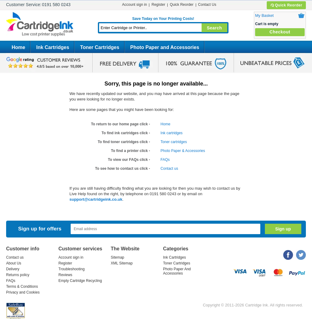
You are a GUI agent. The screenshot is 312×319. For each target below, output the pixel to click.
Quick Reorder (286, 5)
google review (46, 63)
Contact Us (207, 4)
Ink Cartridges (52, 47)
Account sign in (134, 4)
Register (158, 4)
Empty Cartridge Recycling (80, 281)
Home (18, 47)
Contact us (169, 168)
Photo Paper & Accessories (183, 151)
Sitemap (117, 257)
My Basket (264, 15)
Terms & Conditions (22, 286)
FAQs (165, 160)
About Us (13, 263)
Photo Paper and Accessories (164, 47)
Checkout (279, 31)
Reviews (65, 275)
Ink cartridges (172, 133)
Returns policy (17, 275)
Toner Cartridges (99, 47)
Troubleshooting (71, 269)
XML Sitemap (122, 263)
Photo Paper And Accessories (177, 271)
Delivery (12, 269)
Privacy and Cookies (22, 292)
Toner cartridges (174, 142)
